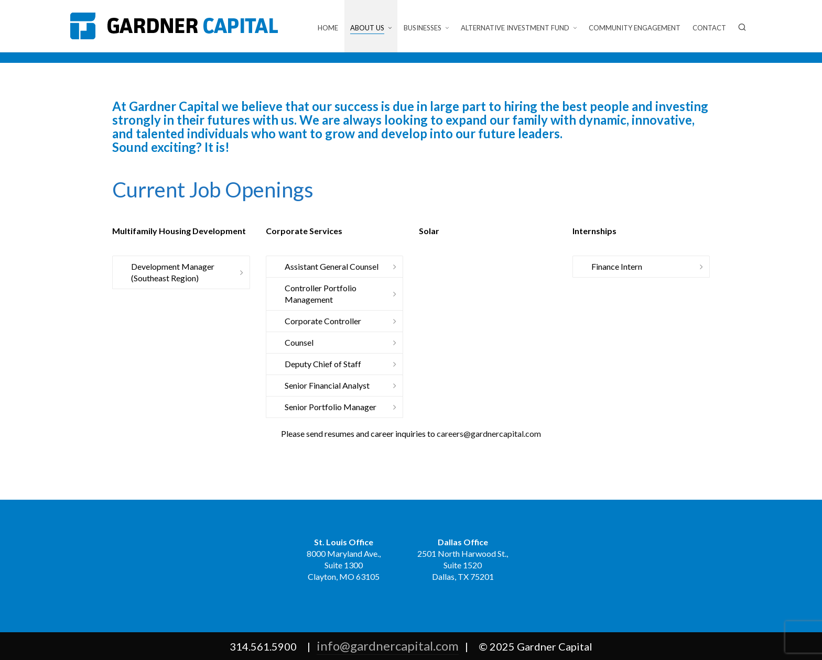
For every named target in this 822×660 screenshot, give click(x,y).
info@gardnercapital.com (388, 645)
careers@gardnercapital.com (489, 433)
